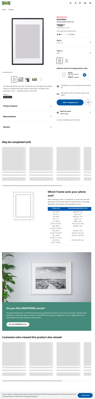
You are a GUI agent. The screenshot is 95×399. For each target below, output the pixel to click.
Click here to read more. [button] (31, 396)
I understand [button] (85, 395)
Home (4, 9)
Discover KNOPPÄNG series (18, 324)
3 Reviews (72, 34)
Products (11, 9)
